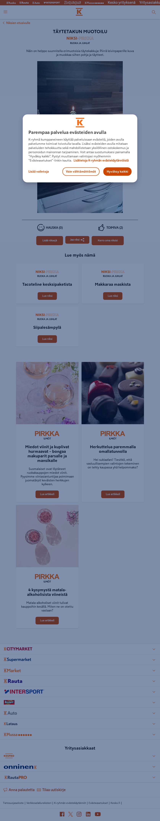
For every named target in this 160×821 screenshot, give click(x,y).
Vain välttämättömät (81, 171)
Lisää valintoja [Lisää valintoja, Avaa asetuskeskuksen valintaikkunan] (38, 171)
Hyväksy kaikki (117, 171)
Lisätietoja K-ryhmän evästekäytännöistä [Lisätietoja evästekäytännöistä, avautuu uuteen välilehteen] (100, 160)
